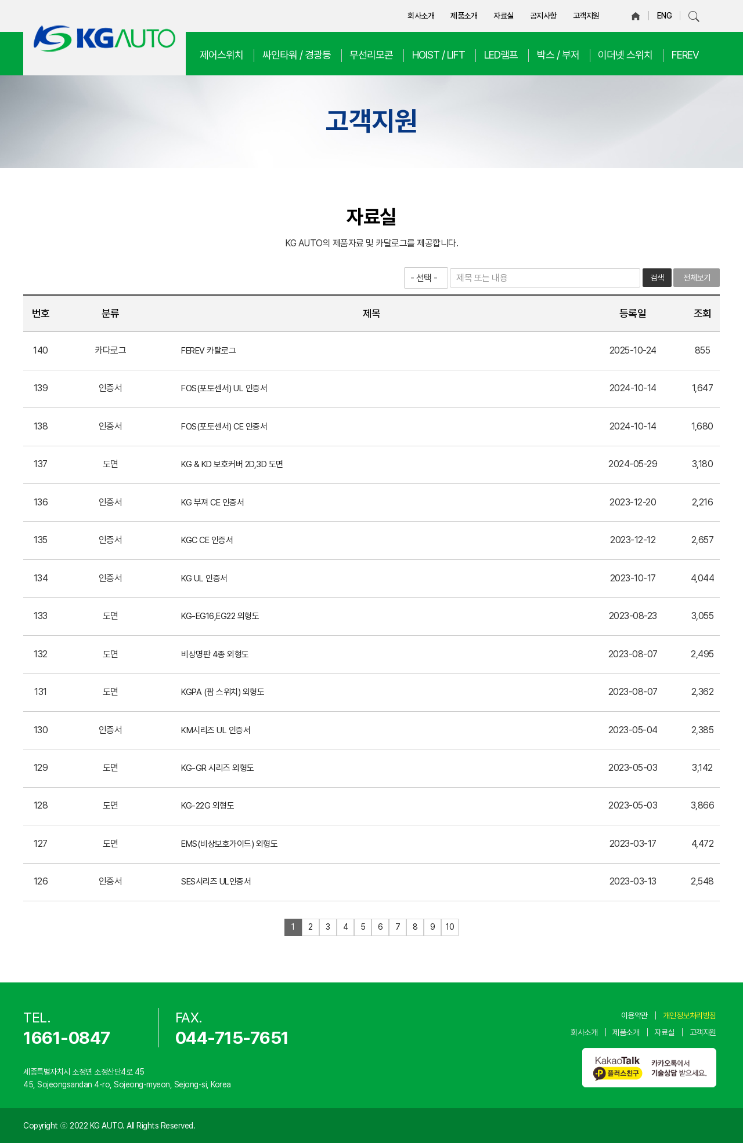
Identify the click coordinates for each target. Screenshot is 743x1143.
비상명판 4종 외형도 (215, 654)
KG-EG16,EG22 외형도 (220, 616)
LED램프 (501, 55)
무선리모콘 (371, 55)
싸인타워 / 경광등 (296, 55)
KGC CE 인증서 (207, 540)
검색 (656, 277)
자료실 (503, 15)
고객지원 (586, 15)
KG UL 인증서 (204, 578)
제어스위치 (221, 55)
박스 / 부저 (558, 55)
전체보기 (696, 277)
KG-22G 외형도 (207, 805)
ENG (664, 15)
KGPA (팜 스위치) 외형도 (222, 692)
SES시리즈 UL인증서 (216, 881)
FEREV (685, 55)
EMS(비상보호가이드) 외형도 (229, 844)
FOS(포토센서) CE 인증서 (224, 426)
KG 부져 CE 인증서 (212, 502)
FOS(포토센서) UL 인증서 (224, 388)
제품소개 (463, 15)
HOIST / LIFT (438, 55)
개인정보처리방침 (689, 1015)
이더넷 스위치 (625, 55)
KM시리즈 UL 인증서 (215, 730)
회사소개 (420, 15)
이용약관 (634, 1015)
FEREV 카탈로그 (208, 350)
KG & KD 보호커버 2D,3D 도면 (232, 464)
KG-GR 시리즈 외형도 (217, 768)
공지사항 (543, 15)
